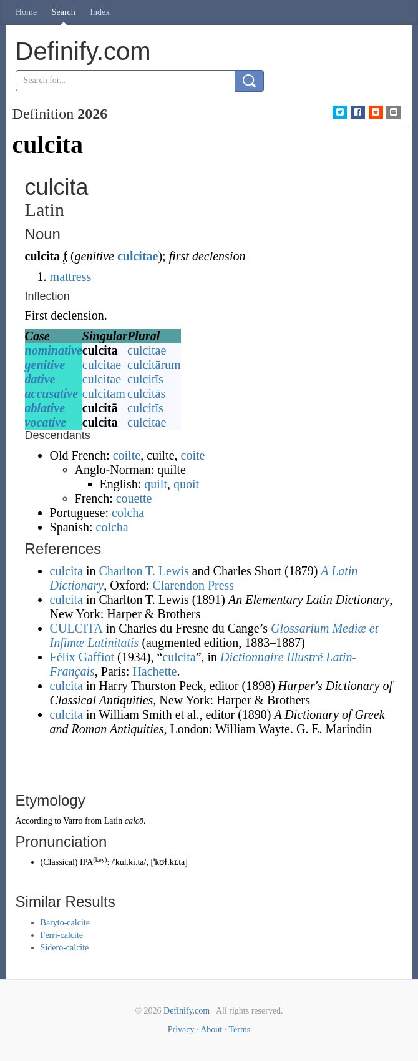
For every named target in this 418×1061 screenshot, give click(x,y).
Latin (113, 821)
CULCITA (76, 628)
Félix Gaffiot (82, 657)
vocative (46, 422)
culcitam (103, 393)
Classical (59, 862)
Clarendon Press (194, 585)
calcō (134, 821)
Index (100, 12)
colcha (128, 513)
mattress (71, 277)
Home (26, 12)
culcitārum (154, 365)
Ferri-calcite (62, 935)
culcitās (146, 393)
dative (40, 379)
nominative (53, 350)
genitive (45, 365)
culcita (66, 571)
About (211, 1029)
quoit (186, 484)
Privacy (181, 1029)
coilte (126, 455)
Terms (239, 1029)
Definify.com (186, 1010)
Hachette (154, 671)
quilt (155, 484)
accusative (52, 393)
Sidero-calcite (65, 947)
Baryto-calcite (65, 922)
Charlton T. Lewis (143, 571)
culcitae (137, 256)
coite (193, 455)
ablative (45, 408)
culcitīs (145, 379)
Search (63, 12)
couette (134, 498)
